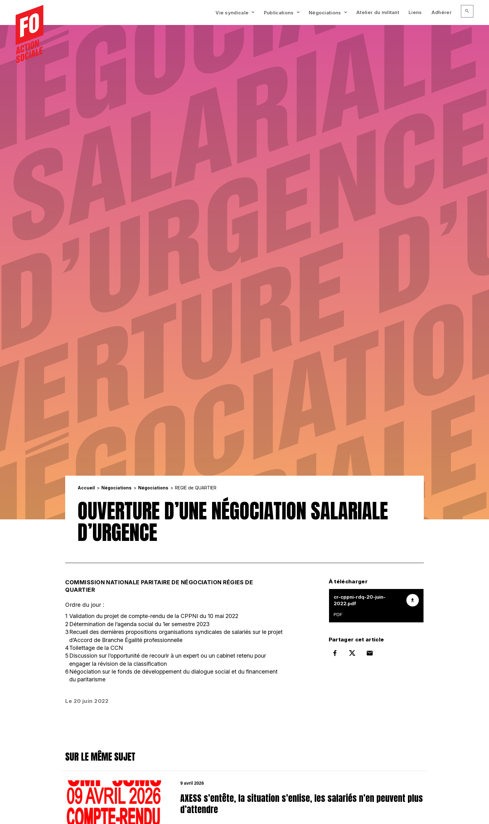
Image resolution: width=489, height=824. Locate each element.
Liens (415, 12)
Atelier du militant (377, 12)
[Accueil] (29, 35)
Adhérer (441, 12)
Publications (279, 13)
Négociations (325, 13)
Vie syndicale (232, 13)
